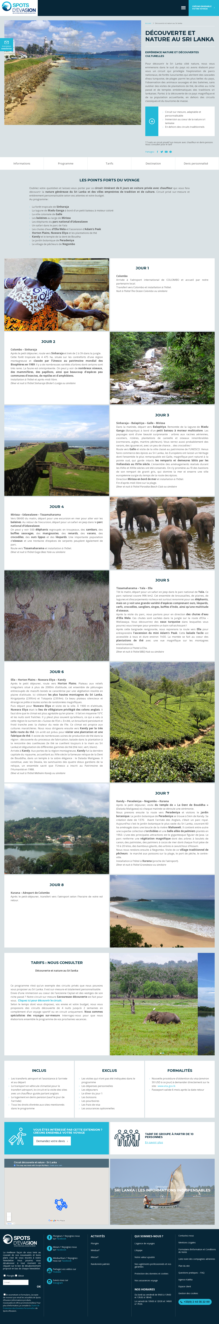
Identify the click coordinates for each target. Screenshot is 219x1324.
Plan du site (184, 1265)
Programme (65, 163)
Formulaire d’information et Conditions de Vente (197, 1250)
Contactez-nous (186, 1235)
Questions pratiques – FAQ (191, 1272)
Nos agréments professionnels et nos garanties (153, 1265)
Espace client (184, 1286)
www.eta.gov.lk (166, 1086)
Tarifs (109, 163)
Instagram (58, 1282)
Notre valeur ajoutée (145, 1257)
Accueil (148, 23)
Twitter (161, 152)
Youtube (57, 1271)
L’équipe (138, 1250)
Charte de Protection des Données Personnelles (21, 1307)
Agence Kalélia (185, 1279)
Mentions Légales (187, 1242)
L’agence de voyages (145, 1243)
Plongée (95, 1243)
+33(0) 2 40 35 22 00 (197, 1301)
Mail (166, 152)
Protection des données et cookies (151, 1273)
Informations (21, 163)
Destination (153, 163)
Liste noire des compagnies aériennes (196, 1259)
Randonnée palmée (100, 1264)
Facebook (157, 152)
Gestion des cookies (188, 1293)
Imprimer (170, 152)
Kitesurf (94, 1257)
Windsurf (95, 1250)
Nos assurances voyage (146, 1280)
